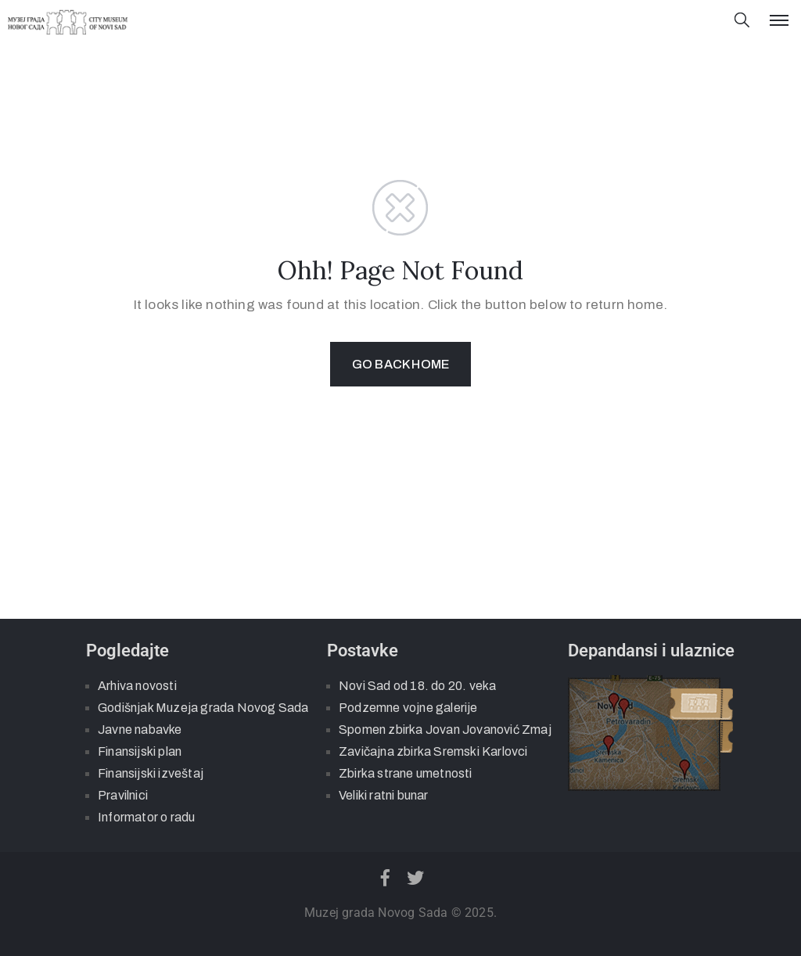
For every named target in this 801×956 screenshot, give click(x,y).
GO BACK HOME (400, 364)
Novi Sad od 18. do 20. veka (417, 685)
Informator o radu (146, 817)
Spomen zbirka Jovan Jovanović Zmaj (445, 729)
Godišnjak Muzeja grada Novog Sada (203, 707)
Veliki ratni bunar (384, 795)
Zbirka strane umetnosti (405, 773)
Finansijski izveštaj (150, 773)
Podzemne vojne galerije (408, 707)
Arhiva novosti (137, 685)
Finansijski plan (139, 751)
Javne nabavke (140, 729)
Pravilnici (123, 795)
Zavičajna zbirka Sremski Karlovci (433, 751)
